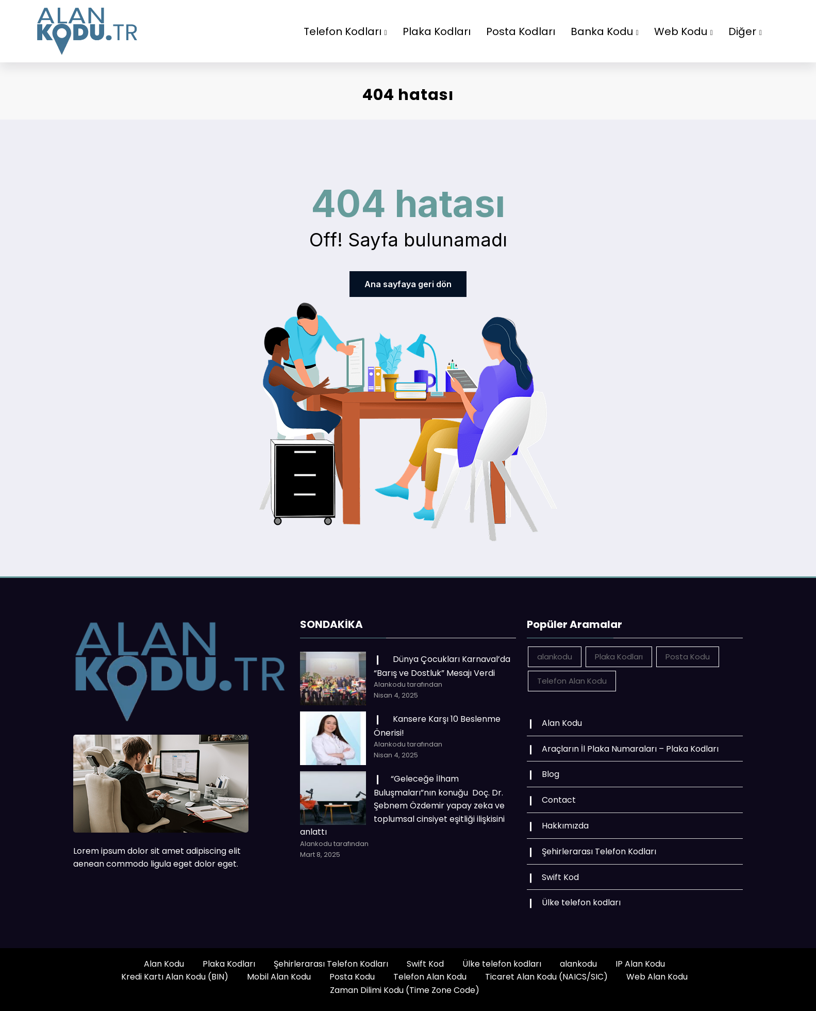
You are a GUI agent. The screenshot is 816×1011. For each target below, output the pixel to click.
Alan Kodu (562, 723)
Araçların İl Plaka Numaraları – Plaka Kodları (630, 749)
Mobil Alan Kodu (279, 977)
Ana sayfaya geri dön (408, 284)
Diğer (745, 31)
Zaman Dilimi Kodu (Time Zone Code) (404, 990)
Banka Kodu (605, 31)
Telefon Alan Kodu (430, 977)
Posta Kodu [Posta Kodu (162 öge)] (687, 656)
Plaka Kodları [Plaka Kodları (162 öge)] (619, 656)
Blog (550, 774)
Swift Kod (560, 877)
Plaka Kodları (437, 31)
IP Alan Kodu (640, 964)
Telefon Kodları (345, 31)
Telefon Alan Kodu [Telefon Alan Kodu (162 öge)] (572, 680)
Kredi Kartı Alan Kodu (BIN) (174, 977)
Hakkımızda (565, 826)
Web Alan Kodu (657, 977)
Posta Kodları (520, 31)
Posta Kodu (352, 977)
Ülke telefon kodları (581, 902)
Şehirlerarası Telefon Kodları (599, 851)
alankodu (578, 964)
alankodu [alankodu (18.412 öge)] (554, 656)
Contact (559, 800)
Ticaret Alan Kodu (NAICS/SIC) (546, 977)
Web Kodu (683, 31)
